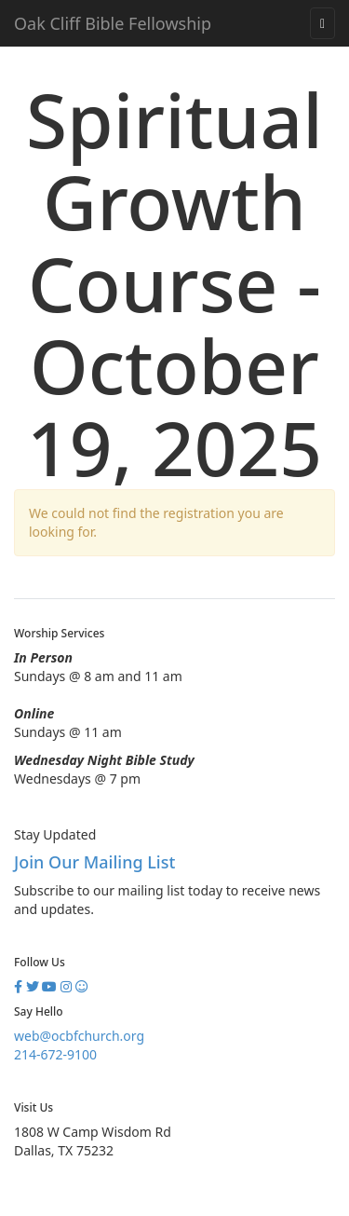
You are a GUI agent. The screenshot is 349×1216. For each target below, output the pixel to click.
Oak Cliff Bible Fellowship (112, 23)
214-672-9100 (55, 1054)
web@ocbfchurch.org (79, 1036)
